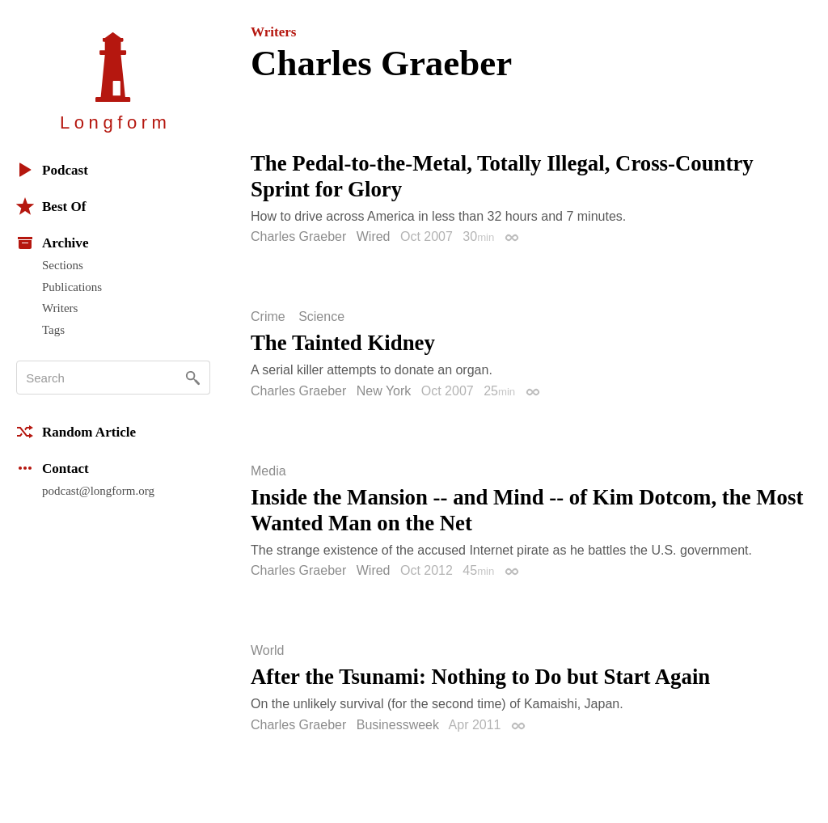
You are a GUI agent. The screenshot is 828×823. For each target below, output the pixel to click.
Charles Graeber (298, 236)
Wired (374, 236)
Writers (60, 308)
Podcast (52, 170)
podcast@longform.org (98, 490)
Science (321, 316)
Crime (268, 316)
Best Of (51, 206)
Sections (62, 265)
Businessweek (398, 725)
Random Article (76, 432)
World (268, 650)
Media (268, 471)
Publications (72, 287)
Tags (53, 329)
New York (384, 391)
